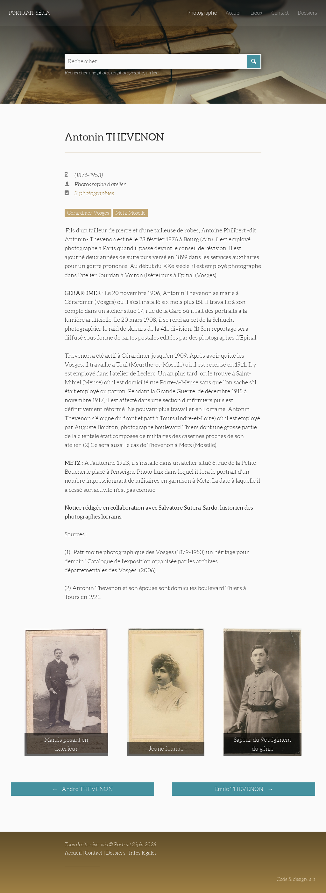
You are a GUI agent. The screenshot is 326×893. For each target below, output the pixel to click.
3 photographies (94, 193)
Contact (280, 12)
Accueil (234, 12)
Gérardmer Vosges (88, 213)
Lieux (256, 12)
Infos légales (143, 852)
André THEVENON (86, 789)
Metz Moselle (130, 213)
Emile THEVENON (239, 789)
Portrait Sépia (29, 13)
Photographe (202, 12)
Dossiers (307, 12)
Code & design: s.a (296, 879)
